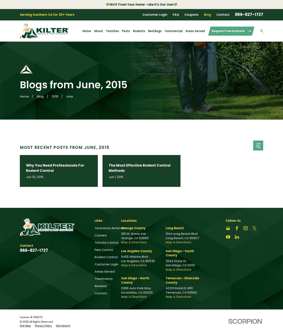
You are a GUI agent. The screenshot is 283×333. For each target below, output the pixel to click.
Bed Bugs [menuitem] (155, 31)
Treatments (104, 279)
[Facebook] (237, 228)
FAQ (176, 14)
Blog (207, 14)
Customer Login (154, 14)
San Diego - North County (135, 280)
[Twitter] (254, 228)
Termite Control (106, 242)
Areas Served (105, 271)
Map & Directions (134, 242)
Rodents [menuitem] (139, 31)
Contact (223, 14)
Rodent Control (106, 257)
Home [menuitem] (86, 31)
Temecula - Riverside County (182, 280)
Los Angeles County (136, 251)
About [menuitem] (98, 31)
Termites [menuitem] (112, 31)
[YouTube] (228, 237)
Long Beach (175, 228)
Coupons (191, 14)
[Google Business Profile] (228, 228)
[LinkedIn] (237, 237)
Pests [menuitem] (126, 31)
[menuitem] (25, 326)
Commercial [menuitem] (173, 31)
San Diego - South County (180, 253)
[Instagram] (245, 228)
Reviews (101, 286)
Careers (101, 235)
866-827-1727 (249, 14)
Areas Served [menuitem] (195, 31)
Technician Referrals (110, 228)
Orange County (133, 228)
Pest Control (104, 250)
